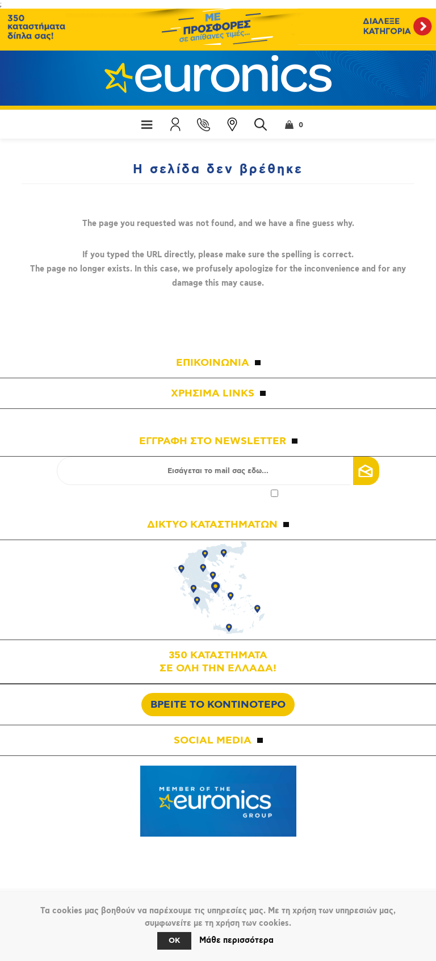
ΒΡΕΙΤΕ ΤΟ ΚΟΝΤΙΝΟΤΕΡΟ (218, 704)
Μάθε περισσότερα (236, 940)
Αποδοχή (218, 493)
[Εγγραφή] (218, 471)
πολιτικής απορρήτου (231, 493)
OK (174, 941)
